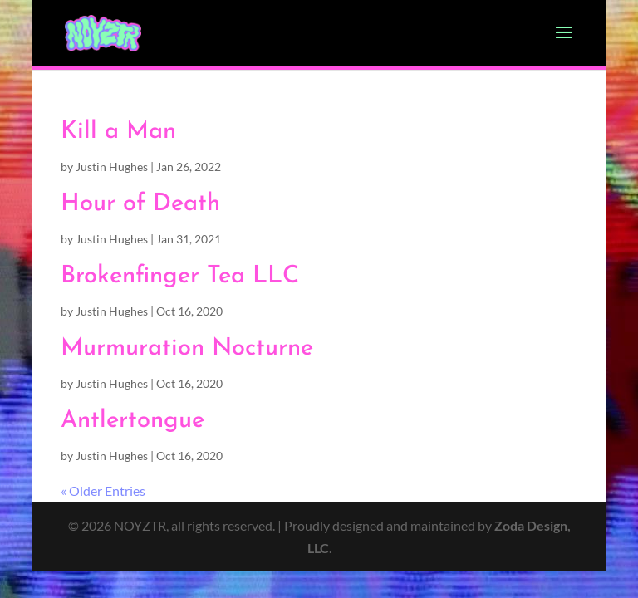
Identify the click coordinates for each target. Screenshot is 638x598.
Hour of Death (140, 204)
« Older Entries (103, 490)
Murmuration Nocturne (187, 348)
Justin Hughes (112, 166)
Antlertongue (132, 421)
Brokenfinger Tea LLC (180, 276)
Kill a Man (118, 132)
